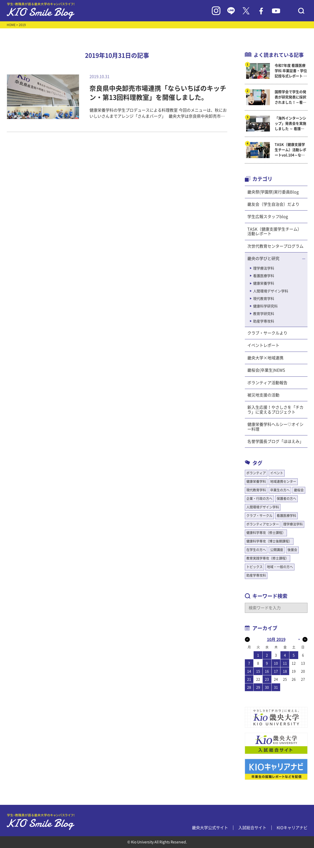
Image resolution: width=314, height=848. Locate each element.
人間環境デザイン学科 (270, 291)
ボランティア (256, 473)
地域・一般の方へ (280, 566)
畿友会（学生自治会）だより (273, 204)
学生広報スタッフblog (267, 217)
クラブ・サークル (259, 515)
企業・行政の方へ (259, 498)
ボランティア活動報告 (267, 383)
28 (249, 687)
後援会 (292, 549)
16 (267, 671)
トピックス (254, 566)
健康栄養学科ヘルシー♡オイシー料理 (275, 426)
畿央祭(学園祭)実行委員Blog (273, 192)
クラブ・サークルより (267, 333)
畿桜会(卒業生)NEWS (266, 370)
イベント (276, 473)
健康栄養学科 (263, 283)
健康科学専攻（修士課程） (265, 532)
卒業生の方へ (280, 490)
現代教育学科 (263, 298)
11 (285, 663)
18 (285, 671)
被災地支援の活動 (263, 395)
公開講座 (276, 549)
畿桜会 (299, 490)
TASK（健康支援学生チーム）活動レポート (274, 231)
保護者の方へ (286, 498)
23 (267, 679)
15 (258, 671)
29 (258, 687)
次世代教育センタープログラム (275, 246)
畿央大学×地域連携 (265, 358)
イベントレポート (263, 345)
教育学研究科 (263, 313)
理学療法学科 (263, 268)
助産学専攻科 (263, 321)
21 (249, 679)
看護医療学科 (263, 276)
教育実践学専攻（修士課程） (267, 558)
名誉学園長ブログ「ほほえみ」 (275, 441)
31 (276, 687)
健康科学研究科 (265, 306)
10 (276, 663)
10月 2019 (276, 639)
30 (267, 687)
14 (249, 671)
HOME (11, 24)
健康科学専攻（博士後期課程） (269, 541)
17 (276, 671)
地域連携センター (283, 481)
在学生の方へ (256, 549)
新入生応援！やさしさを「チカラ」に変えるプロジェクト (275, 409)
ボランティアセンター (262, 524)
